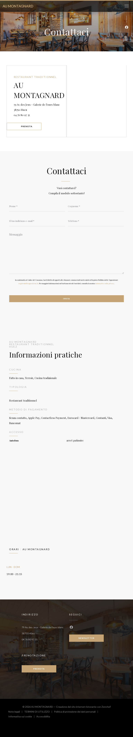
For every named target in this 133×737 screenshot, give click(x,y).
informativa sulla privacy (104, 283)
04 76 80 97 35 (22, 115)
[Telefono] (96, 221)
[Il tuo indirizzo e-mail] (37, 221)
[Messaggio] (66, 252)
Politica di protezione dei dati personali (77, 712)
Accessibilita (43, 717)
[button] (126, 6)
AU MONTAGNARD (18, 6)
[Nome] (37, 206)
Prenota (26, 126)
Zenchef (106, 706)
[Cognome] (96, 206)
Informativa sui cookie (22, 717)
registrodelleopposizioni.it (28, 283)
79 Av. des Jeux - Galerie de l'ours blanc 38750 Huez (37, 107)
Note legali (16, 712)
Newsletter (86, 638)
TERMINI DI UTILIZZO (39, 712)
